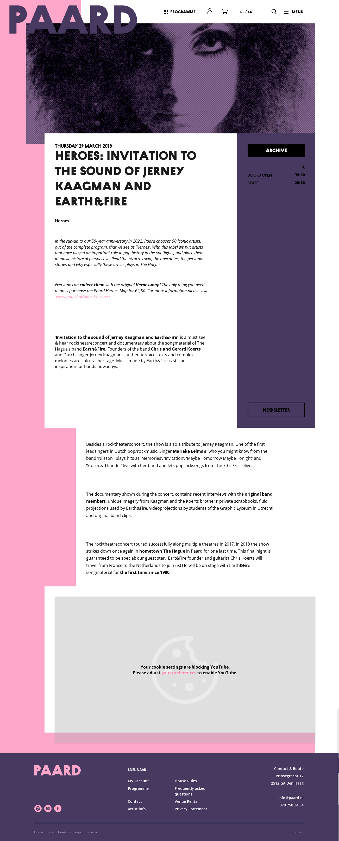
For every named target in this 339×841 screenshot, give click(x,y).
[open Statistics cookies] (330, 781)
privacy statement (274, 748)
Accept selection (295, 831)
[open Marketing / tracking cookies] (330, 797)
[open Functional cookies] (330, 766)
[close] (331, 718)
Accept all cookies (294, 816)
